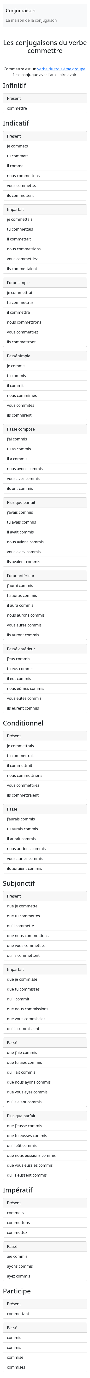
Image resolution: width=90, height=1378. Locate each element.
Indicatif (16, 122)
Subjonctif (19, 883)
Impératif (18, 1189)
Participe (17, 1290)
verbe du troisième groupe (61, 69)
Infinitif (14, 85)
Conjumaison (21, 10)
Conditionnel (23, 722)
